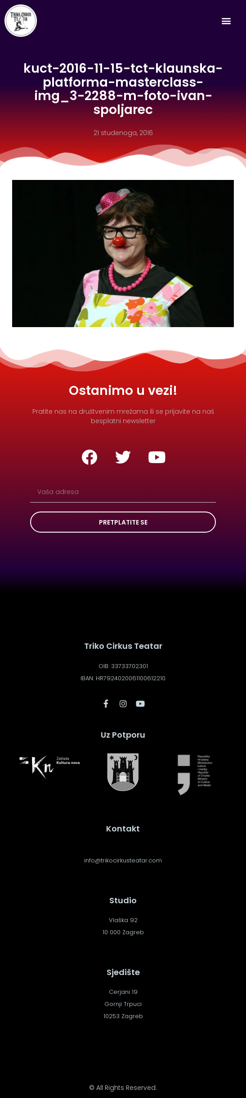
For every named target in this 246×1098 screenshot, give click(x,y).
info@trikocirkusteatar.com (123, 860)
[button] (226, 20)
